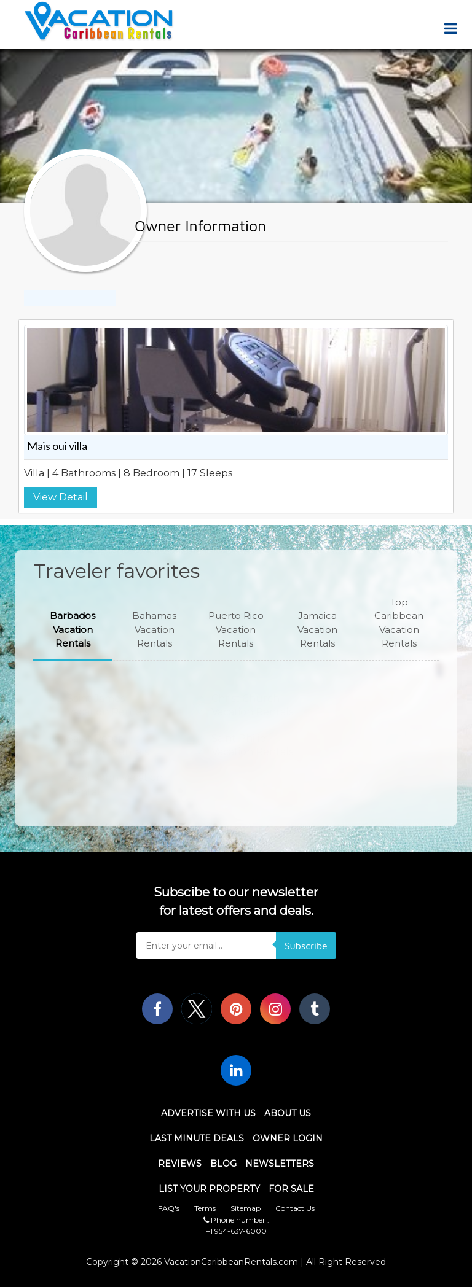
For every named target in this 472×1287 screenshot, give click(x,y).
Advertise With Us (208, 1113)
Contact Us (295, 1208)
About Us (287, 1113)
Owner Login (288, 1138)
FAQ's (168, 1208)
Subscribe (306, 945)
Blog (223, 1163)
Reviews (180, 1163)
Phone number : (236, 1219)
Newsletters (279, 1163)
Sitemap (245, 1208)
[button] (72, 630)
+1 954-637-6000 (236, 1230)
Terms (205, 1208)
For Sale (291, 1188)
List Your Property (209, 1188)
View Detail (60, 497)
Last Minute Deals (196, 1138)
